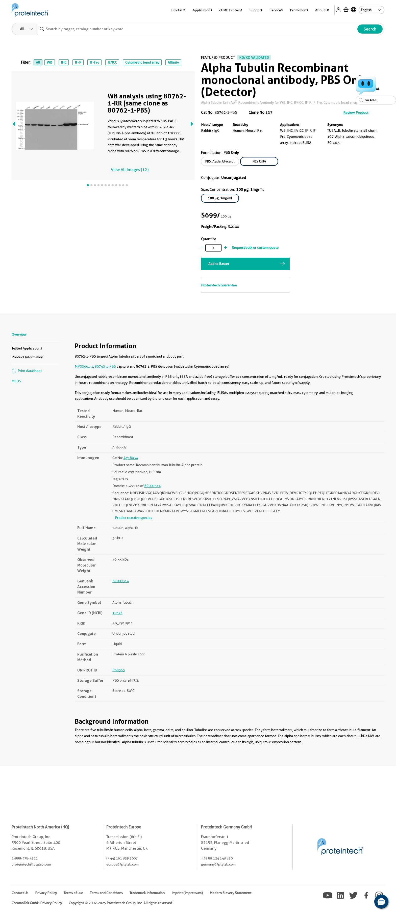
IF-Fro (94, 62)
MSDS (16, 381)
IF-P (78, 62)
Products (178, 10)
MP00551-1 (84, 366)
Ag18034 (130, 458)
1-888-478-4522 (25, 858)
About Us (322, 10)
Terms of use (73, 893)
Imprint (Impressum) (187, 893)
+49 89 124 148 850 (217, 858)
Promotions (299, 10)
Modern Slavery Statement (230, 893)
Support (256, 10)
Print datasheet (27, 371)
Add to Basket (218, 264)
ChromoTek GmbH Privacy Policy (37, 903)
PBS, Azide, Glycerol (220, 161)
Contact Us (20, 893)
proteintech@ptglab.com (31, 864)
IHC (63, 62)
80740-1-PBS (105, 366)
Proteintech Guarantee (219, 285)
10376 (117, 613)
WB (49, 62)
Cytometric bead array (142, 62)
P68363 (118, 670)
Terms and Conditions (106, 893)
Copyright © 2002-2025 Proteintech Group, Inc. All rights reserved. (121, 903)
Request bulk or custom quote (255, 248)
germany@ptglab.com (218, 864)
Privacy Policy (46, 893)
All (38, 62)
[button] (381, 902)
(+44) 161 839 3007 (122, 858)
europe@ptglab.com (122, 864)
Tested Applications (27, 348)
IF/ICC (112, 62)
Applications (202, 10)
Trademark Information (147, 893)
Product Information (27, 357)
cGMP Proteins (230, 10)
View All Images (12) (129, 169)
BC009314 (152, 486)
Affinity (173, 62)
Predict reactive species (133, 518)
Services (276, 10)
